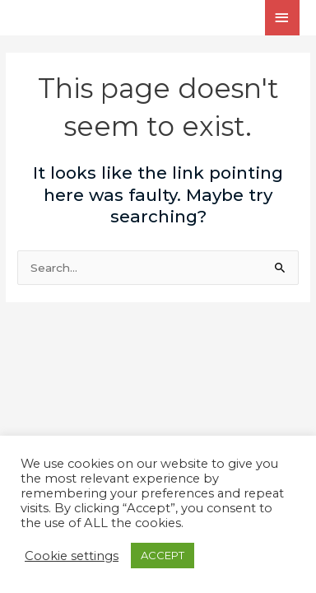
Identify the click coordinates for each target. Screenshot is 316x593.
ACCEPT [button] (162, 555)
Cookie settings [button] (71, 556)
